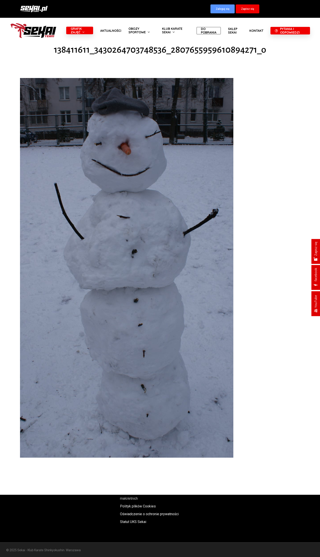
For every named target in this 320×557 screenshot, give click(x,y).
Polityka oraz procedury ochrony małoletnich (145, 495)
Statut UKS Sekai (133, 522)
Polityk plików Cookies (138, 506)
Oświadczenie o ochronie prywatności (149, 514)
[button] (222, 8)
